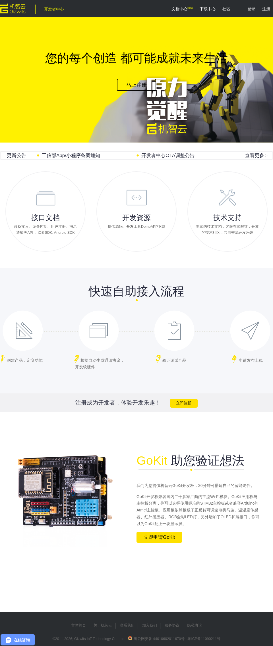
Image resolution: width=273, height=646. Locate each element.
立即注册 (184, 403)
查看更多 (256, 155)
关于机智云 (103, 625)
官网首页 (78, 625)
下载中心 (208, 9)
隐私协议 (194, 625)
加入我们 (149, 625)
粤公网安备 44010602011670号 (159, 639)
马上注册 (136, 85)
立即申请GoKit (159, 537)
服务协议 (172, 625)
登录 (251, 9)
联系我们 (127, 625)
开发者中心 (54, 9)
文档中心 (179, 9)
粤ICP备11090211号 (203, 639)
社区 (226, 9)
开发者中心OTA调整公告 (168, 155)
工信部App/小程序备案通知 (71, 155)
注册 (266, 9)
